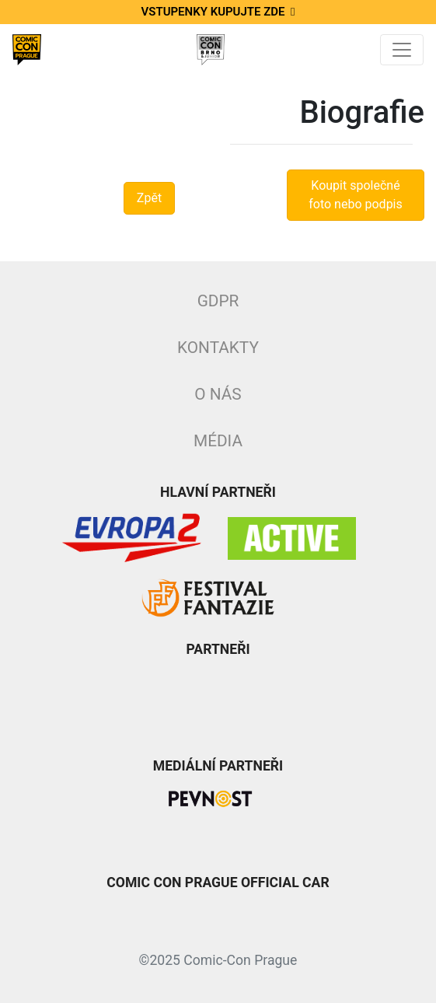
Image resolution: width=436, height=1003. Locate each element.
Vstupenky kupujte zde (218, 12)
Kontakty (218, 347)
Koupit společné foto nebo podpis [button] (356, 194)
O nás (217, 394)
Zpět (149, 197)
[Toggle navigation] (402, 49)
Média (218, 441)
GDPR (218, 301)
